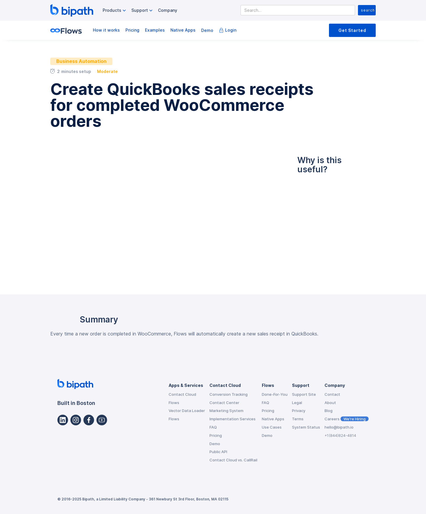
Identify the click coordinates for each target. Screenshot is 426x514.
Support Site (304, 394)
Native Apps (183, 30)
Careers (347, 418)
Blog (329, 410)
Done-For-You (275, 394)
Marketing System (226, 410)
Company (167, 10)
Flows (174, 402)
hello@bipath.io (339, 427)
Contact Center (224, 402)
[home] (71, 10)
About (330, 402)
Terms (298, 418)
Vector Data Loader (187, 410)
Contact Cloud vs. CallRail (233, 460)
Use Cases (272, 427)
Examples (155, 30)
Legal (297, 402)
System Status (306, 427)
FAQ (213, 427)
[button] (115, 10)
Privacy (298, 410)
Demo (207, 30)
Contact (332, 394)
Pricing (132, 30)
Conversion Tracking (228, 394)
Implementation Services (232, 418)
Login (230, 30)
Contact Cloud (182, 394)
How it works (106, 30)
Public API (218, 451)
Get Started (352, 30)
